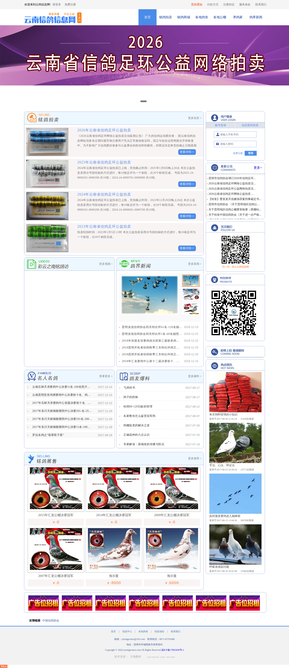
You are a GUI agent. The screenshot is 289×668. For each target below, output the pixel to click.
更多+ (258, 167)
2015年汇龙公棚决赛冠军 (55, 515)
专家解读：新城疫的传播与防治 (143, 444)
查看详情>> (187, 151)
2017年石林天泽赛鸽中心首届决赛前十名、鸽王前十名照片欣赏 (62, 402)
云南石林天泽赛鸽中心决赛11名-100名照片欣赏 (62, 386)
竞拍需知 (196, 4)
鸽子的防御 (130, 397)
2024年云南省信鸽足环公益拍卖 (104, 194)
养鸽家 (238, 17)
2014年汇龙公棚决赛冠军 (113, 515)
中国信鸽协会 (50, 620)
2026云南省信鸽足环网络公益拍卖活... (232, 184)
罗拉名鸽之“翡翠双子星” (48, 435)
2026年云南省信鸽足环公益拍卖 (104, 130)
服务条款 (244, 4)
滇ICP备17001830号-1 (172, 650)
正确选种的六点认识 (136, 434)
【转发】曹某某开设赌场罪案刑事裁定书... (235, 199)
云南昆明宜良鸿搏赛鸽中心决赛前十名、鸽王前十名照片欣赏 (62, 394)
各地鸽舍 (201, 17)
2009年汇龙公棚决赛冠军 (171, 515)
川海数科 (135, 656)
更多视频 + (106, 263)
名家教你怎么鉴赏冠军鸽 (139, 415)
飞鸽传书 (129, 387)
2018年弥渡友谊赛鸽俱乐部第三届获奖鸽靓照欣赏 (152, 340)
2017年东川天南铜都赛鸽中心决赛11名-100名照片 (62, 426)
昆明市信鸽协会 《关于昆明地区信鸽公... (234, 205)
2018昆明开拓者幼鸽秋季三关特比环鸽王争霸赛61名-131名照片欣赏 (152, 347)
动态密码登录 (250, 125)
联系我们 (261, 4)
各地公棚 (219, 17)
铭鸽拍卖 (165, 17)
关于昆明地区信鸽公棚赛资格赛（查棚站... (235, 210)
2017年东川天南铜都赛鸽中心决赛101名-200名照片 (62, 418)
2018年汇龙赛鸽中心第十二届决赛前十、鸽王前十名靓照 (152, 361)
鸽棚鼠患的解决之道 (136, 425)
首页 (147, 17)
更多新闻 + (194, 263)
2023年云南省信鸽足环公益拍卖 (104, 226)
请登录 (56, 4)
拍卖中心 (127, 631)
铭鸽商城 (183, 17)
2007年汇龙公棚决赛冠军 (55, 576)
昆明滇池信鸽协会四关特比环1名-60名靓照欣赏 (152, 333)
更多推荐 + (194, 458)
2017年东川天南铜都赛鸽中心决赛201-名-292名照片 (62, 410)
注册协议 (228, 4)
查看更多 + (106, 376)
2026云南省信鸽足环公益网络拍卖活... (232, 189)
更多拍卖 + (194, 118)
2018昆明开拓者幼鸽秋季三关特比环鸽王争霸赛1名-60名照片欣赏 (152, 354)
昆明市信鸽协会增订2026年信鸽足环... (232, 179)
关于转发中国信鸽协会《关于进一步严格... (235, 215)
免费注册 (70, 4)
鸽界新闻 (255, 17)
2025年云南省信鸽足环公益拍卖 (104, 162)
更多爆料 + (194, 376)
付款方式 (212, 4)
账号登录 (220, 125)
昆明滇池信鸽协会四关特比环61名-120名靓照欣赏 (152, 327)
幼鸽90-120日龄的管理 (137, 406)
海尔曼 (114, 576)
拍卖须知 (160, 631)
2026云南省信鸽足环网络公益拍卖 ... (231, 194)
